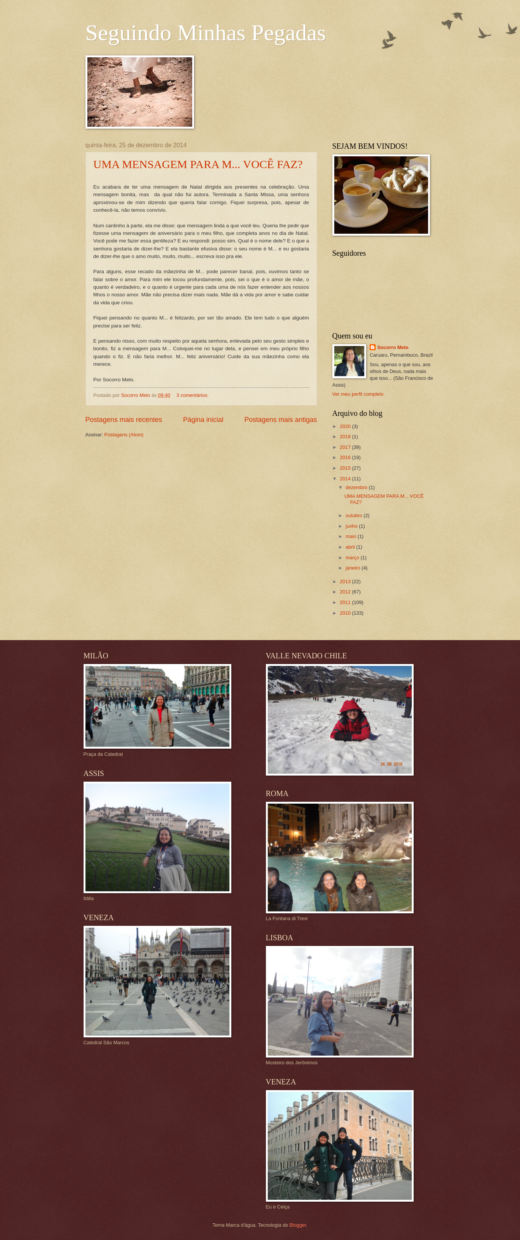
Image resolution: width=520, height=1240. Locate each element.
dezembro (357, 487)
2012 (346, 592)
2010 (346, 613)
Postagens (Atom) (124, 434)
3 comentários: (193, 395)
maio (351, 536)
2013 (346, 581)
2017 (346, 447)
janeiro (354, 568)
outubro (355, 515)
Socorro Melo (392, 347)
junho (352, 526)
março (353, 557)
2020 (346, 426)
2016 (346, 457)
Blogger (297, 1225)
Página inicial (203, 419)
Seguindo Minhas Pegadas (205, 32)
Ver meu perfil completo (358, 394)
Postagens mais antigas (280, 419)
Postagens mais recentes (123, 419)
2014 (346, 479)
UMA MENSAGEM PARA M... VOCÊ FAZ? (198, 164)
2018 (346, 436)
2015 (346, 468)
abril (351, 547)
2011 (346, 602)
